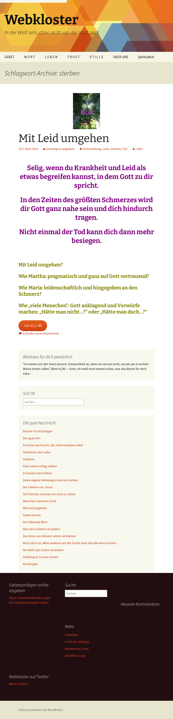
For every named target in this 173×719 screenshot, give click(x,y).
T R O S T (73, 57)
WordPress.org (75, 656)
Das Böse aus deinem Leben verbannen (49, 536)
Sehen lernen (32, 515)
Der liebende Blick (35, 522)
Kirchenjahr (30, 564)
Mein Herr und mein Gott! (39, 501)
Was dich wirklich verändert (41, 529)
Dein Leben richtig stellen (40, 466)
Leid (105, 149)
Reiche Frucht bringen (37, 431)
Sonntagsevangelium (60, 149)
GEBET (9, 57)
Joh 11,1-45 (33, 325)
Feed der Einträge (77, 642)
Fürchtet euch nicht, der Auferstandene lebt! (53, 445)
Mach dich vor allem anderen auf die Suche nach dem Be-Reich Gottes (70, 543)
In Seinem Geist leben (37, 473)
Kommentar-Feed (77, 649)
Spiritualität (146, 57)
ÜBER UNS (120, 57)
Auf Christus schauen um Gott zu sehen (49, 494)
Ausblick (28, 459)
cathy (139, 149)
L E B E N (51, 57)
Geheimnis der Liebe (37, 452)
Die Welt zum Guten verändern (43, 550)
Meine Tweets (18, 684)
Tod (124, 149)
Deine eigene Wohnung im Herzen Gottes (50, 480)
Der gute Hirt (31, 438)
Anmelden (71, 635)
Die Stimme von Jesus (38, 487)
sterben (115, 149)
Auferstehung (92, 149)
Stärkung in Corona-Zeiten (40, 557)
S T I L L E (96, 57)
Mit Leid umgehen (63, 138)
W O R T (29, 57)
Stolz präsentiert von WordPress (40, 710)
